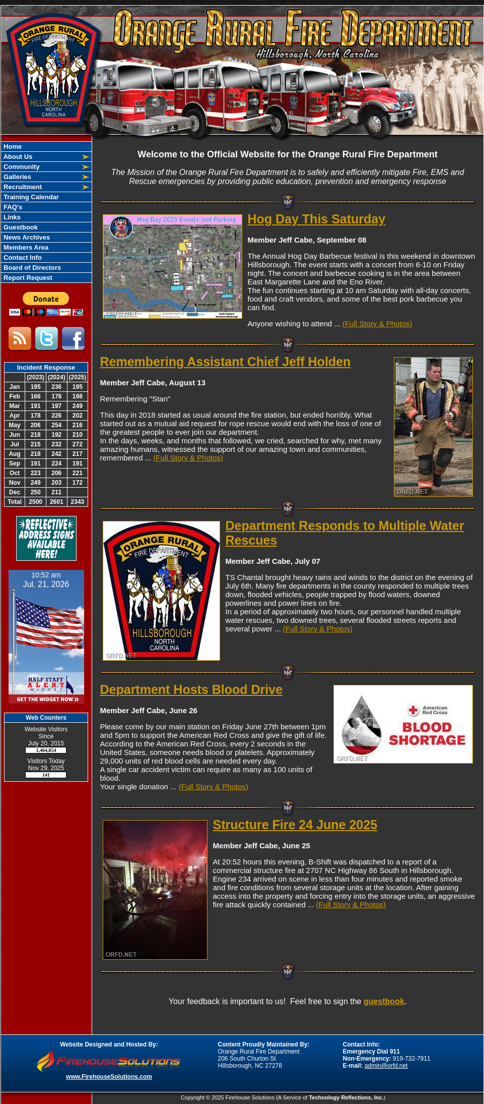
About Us (17, 156)
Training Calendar (30, 197)
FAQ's (12, 207)
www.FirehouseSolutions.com (109, 1076)
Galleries (17, 177)
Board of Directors (31, 267)
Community (21, 166)
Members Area (25, 247)
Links (11, 217)
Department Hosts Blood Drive (191, 689)
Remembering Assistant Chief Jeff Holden (225, 362)
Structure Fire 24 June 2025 (295, 825)
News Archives (26, 237)
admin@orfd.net (386, 1065)
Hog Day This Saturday (317, 219)
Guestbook (20, 227)
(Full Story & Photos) (377, 323)
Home (12, 146)
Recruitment (22, 187)
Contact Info (22, 257)
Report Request (27, 277)
